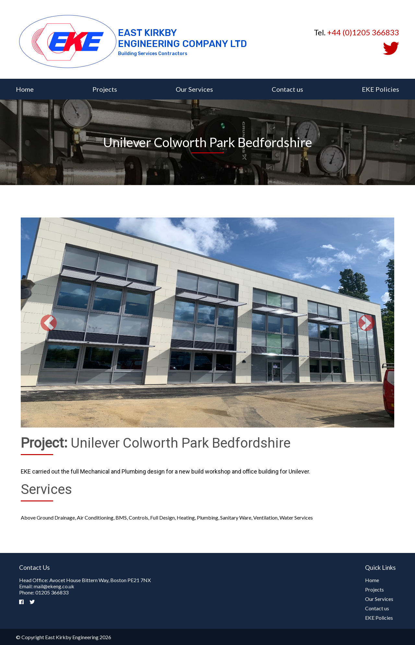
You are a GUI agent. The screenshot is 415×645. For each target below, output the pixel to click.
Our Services (194, 89)
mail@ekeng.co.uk (54, 586)
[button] (49, 322)
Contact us (287, 89)
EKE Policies (380, 89)
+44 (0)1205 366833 (363, 32)
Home (25, 89)
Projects (104, 89)
